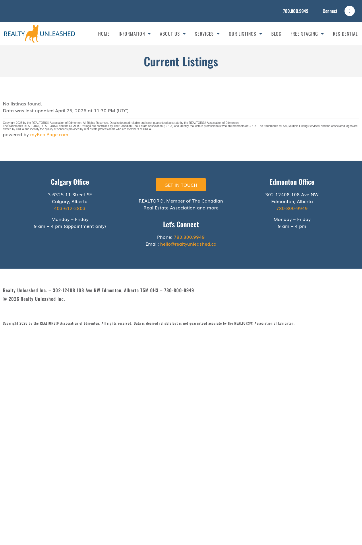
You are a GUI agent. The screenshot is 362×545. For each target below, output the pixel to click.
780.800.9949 (295, 10)
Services (207, 33)
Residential (345, 33)
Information (135, 33)
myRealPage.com (49, 134)
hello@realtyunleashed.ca (188, 243)
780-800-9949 (292, 208)
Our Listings (245, 33)
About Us (173, 33)
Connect (330, 10)
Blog (276, 33)
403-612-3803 (70, 208)
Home (104, 33)
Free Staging (307, 33)
